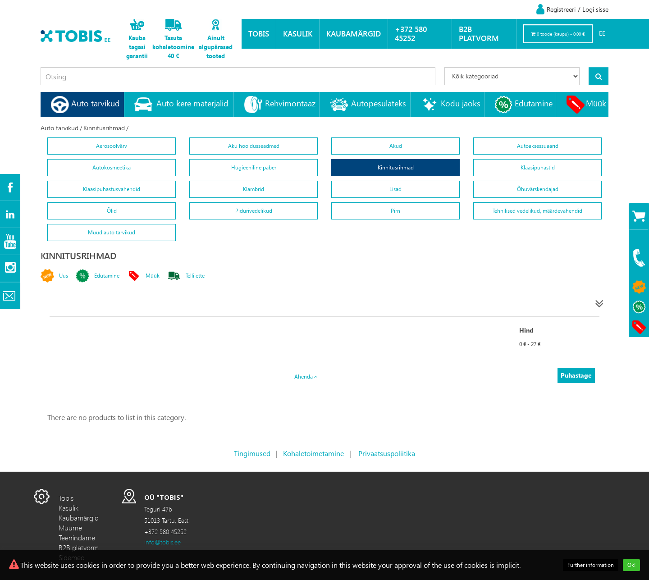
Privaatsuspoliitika (386, 453)
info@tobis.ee (162, 542)
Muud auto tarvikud (111, 232)
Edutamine (534, 103)
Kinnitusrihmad (104, 127)
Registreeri (561, 9)
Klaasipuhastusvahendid (111, 189)
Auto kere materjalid (192, 103)
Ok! (631, 565)
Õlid (112, 210)
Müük (596, 103)
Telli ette (195, 275)
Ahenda (306, 376)
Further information (590, 565)
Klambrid (253, 189)
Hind (526, 330)
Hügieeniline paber (253, 167)
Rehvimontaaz (290, 103)
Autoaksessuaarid (537, 145)
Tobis (258, 33)
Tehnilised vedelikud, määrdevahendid (537, 210)
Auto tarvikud (95, 103)
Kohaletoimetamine (313, 453)
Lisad (395, 189)
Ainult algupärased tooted (216, 46)
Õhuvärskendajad (537, 189)
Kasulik (297, 33)
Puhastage (576, 375)
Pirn (395, 210)
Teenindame (77, 537)
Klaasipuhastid (538, 167)
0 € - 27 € (529, 344)
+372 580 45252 (411, 33)
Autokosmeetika (111, 167)
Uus (63, 275)
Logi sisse (595, 9)
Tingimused (252, 453)
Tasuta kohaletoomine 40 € (173, 46)
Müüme (70, 527)
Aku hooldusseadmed (253, 145)
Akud (395, 145)
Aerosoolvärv (111, 145)
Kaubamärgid (353, 33)
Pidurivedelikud (253, 210)
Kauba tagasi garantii (137, 46)
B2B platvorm (479, 33)
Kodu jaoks (460, 103)
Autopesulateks (378, 103)
